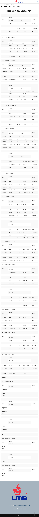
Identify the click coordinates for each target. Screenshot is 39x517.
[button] (37, 1)
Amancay (23, 515)
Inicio (2, 4)
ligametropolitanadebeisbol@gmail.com (22, 505)
